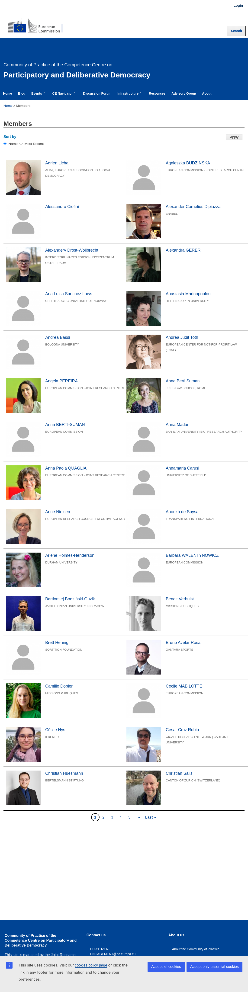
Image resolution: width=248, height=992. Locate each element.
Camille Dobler (59, 686)
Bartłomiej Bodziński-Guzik (70, 599)
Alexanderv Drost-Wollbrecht (71, 250)
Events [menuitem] (37, 96)
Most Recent (34, 144)
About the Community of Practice (196, 949)
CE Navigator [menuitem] (63, 96)
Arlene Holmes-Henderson (69, 555)
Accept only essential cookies (214, 967)
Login (238, 5)
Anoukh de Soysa (182, 511)
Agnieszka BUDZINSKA (188, 163)
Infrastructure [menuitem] (128, 96)
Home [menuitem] (7, 93)
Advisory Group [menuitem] (183, 93)
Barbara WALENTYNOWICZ (192, 555)
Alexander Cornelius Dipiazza (193, 206)
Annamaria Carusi (182, 468)
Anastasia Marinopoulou (188, 293)
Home (8, 106)
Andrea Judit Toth (182, 337)
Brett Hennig (56, 642)
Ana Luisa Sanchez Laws (68, 293)
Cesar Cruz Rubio (182, 729)
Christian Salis (179, 773)
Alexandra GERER (183, 250)
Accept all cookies (166, 967)
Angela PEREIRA (61, 381)
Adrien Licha (56, 163)
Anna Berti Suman (183, 381)
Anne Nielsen (57, 511)
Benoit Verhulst (180, 599)
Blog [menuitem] (21, 93)
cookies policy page (91, 965)
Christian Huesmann (64, 773)
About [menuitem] (206, 93)
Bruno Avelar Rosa (183, 642)
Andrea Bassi (57, 337)
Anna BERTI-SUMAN (65, 424)
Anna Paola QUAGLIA (66, 468)
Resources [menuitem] (157, 93)
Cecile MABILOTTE (184, 686)
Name (13, 144)
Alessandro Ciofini (62, 206)
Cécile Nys (55, 729)
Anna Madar (177, 424)
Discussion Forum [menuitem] (97, 93)
